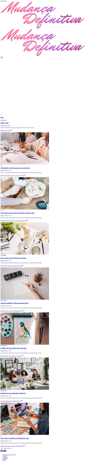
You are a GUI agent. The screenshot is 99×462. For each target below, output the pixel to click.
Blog (4, 460)
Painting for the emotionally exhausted (13, 393)
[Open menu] (2, 57)
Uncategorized (3, 120)
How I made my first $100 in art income (13, 258)
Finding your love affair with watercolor (13, 348)
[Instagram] (5, 451)
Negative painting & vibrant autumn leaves (14, 303)
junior (3, 125)
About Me (5, 455)
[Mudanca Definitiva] (42, 28)
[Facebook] (2, 451)
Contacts (5, 457)
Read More (6, 130)
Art (1, 165)
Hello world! (5, 123)
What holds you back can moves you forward (15, 168)
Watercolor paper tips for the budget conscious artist (18, 213)
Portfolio (5, 459)
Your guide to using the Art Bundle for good (15, 438)
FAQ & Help (5, 458)
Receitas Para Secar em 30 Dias (9, 454)
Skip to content (4, 1)
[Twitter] (3, 451)
